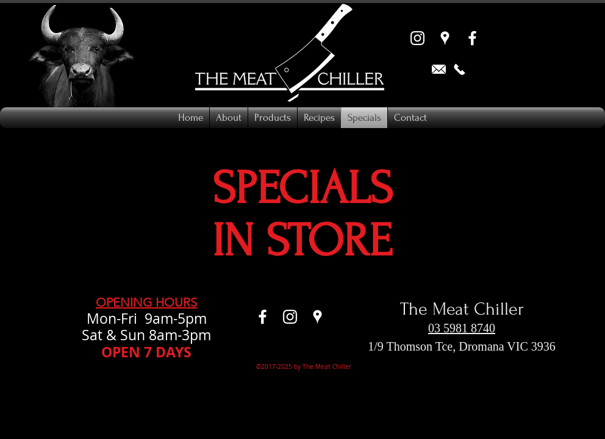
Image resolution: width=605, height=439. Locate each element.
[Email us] (439, 69)
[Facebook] (472, 38)
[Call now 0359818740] (459, 69)
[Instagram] (417, 38)
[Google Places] (444, 38)
